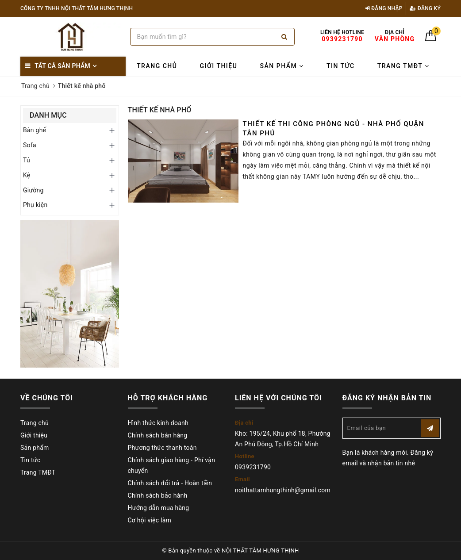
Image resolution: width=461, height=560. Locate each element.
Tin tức (341, 65)
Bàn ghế (34, 130)
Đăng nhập (384, 8)
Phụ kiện (35, 204)
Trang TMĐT (403, 65)
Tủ (26, 160)
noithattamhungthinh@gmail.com (282, 490)
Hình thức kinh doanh (158, 422)
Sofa (29, 145)
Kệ (27, 175)
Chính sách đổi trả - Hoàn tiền (170, 483)
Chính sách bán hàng (158, 435)
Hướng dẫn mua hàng (158, 507)
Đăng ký (425, 8)
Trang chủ (157, 65)
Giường (33, 190)
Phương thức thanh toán (162, 447)
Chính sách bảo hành (158, 495)
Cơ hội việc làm (150, 520)
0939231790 (253, 467)
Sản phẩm (282, 65)
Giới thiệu (219, 65)
